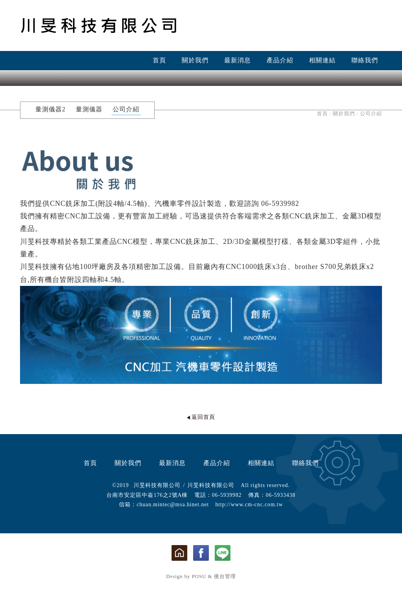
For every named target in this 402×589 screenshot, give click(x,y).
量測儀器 (89, 109)
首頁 (159, 60)
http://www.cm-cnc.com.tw (249, 504)
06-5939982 (227, 495)
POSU (199, 576)
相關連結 (322, 60)
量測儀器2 (50, 109)
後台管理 (225, 576)
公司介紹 (126, 109)
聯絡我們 (364, 60)
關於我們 (195, 60)
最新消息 (237, 60)
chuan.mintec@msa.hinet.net (173, 504)
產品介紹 (280, 60)
